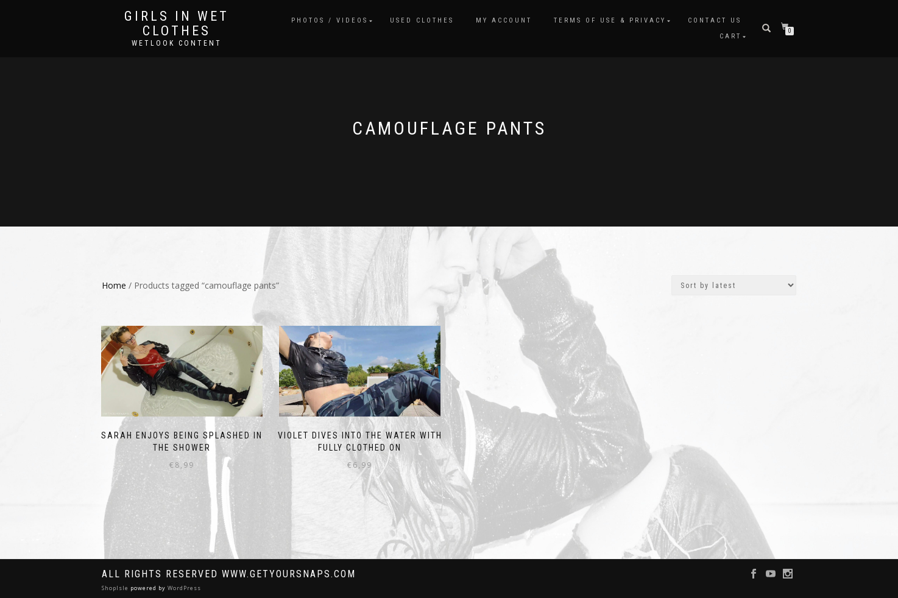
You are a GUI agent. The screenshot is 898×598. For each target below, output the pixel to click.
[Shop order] (733, 285)
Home (114, 285)
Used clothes (422, 20)
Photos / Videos (329, 20)
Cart (730, 36)
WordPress (183, 587)
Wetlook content (177, 43)
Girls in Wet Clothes (176, 23)
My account (504, 20)
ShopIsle (116, 587)
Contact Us (714, 20)
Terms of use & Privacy (610, 20)
